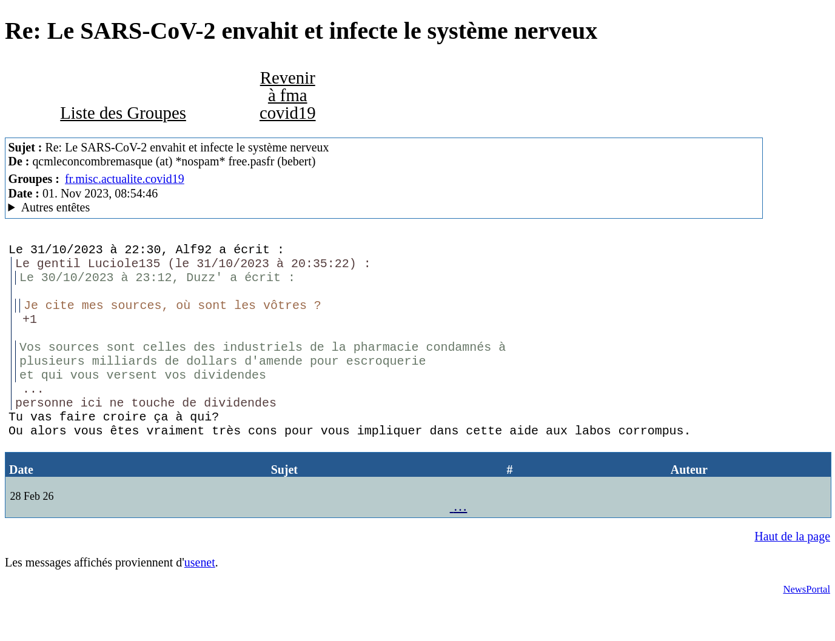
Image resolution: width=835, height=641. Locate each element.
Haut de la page (792, 572)
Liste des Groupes (123, 112)
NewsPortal (806, 625)
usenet (199, 598)
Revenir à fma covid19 (288, 95)
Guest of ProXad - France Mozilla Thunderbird (383, 207)
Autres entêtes (55, 207)
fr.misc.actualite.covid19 (124, 178)
